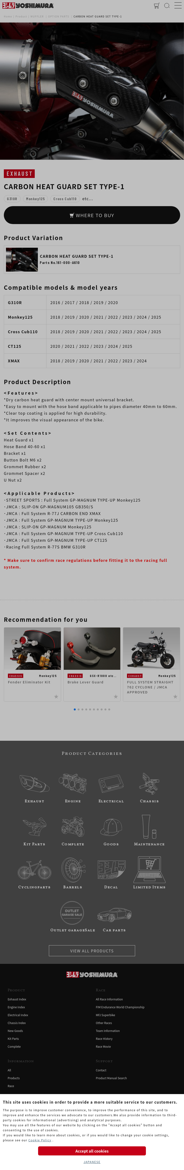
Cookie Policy (39, 1140)
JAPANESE (92, 1162)
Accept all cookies (92, 1151)
